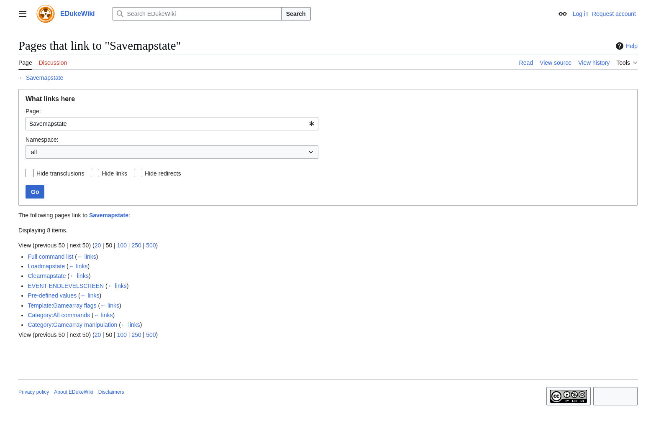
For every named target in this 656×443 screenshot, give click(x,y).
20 (98, 245)
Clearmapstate (47, 275)
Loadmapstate (46, 266)
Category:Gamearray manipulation (72, 324)
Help (626, 46)
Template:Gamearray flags (62, 305)
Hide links (114, 173)
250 (136, 245)
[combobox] (172, 123)
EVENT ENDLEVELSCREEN (66, 286)
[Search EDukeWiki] (197, 13)
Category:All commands (59, 315)
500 (151, 245)
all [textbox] (34, 152)
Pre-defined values (52, 295)
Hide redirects (163, 173)
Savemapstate (45, 77)
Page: (33, 111)
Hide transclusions (60, 173)
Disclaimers (111, 392)
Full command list (50, 256)
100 (122, 245)
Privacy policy (33, 392)
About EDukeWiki (73, 392)
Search (296, 13)
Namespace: (42, 139)
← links (86, 256)
